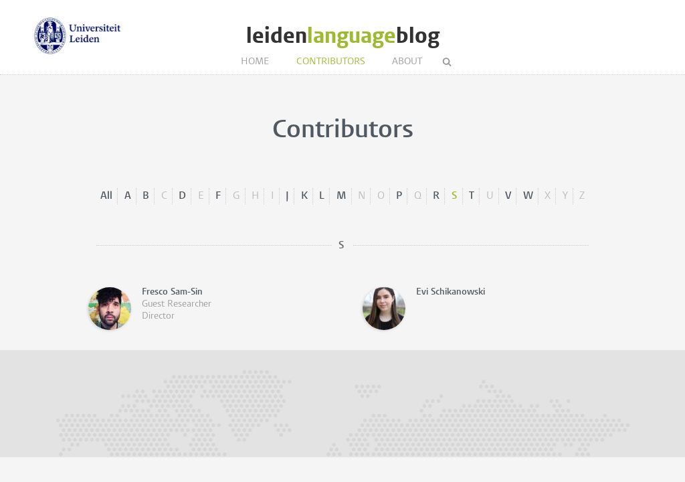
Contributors (330, 62)
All (106, 196)
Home (255, 62)
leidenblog (342, 35)
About (407, 62)
